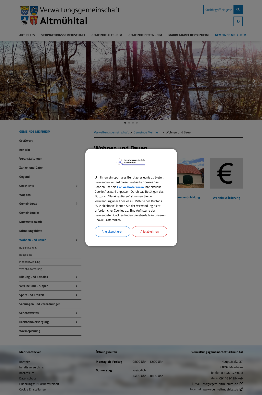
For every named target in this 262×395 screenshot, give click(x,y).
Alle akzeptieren (112, 231)
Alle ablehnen (149, 231)
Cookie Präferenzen (130, 186)
